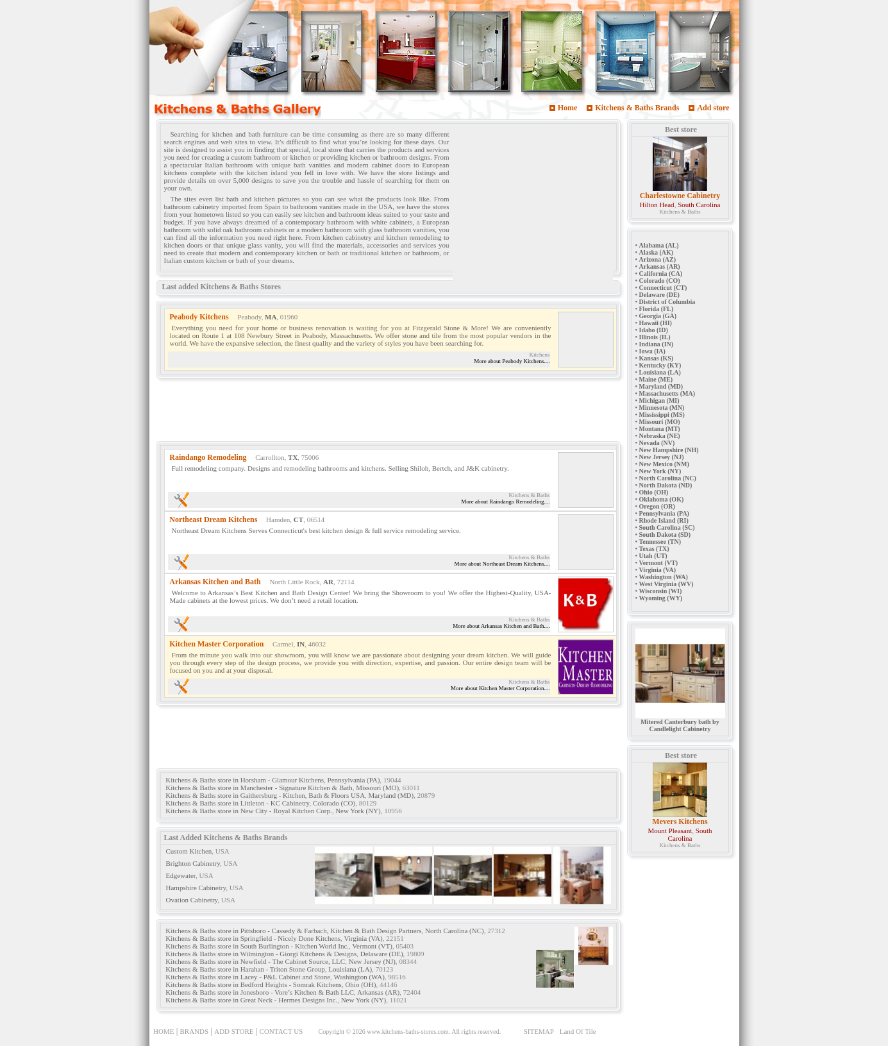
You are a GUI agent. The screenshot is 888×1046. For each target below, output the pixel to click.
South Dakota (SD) (665, 534)
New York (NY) (358, 810)
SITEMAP (539, 1031)
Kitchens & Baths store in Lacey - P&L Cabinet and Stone (247, 977)
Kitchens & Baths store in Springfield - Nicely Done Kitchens (252, 938)
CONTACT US (281, 1031)
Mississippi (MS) (662, 414)
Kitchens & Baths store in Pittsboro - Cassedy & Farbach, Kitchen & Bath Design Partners (293, 930)
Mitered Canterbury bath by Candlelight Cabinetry (680, 722)
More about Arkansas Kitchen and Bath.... (501, 626)
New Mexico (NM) (664, 464)
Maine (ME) (656, 379)
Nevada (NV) (657, 442)
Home (568, 107)
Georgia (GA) (658, 315)
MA (270, 317)
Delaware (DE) (381, 953)
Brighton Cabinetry (193, 863)
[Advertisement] (533, 207)
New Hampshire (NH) (669, 449)
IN (301, 644)
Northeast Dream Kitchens (213, 519)
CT (298, 519)
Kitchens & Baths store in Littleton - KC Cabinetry (237, 803)
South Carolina (699, 204)
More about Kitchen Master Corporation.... (500, 688)
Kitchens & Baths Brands (637, 107)
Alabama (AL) (659, 245)
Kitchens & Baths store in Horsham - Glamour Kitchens (244, 780)
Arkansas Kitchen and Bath (214, 581)
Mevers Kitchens (679, 821)
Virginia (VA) (363, 938)
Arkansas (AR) (378, 992)
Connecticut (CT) (663, 287)
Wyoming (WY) (661, 598)
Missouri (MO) (377, 787)
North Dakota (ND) (665, 485)
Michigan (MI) (659, 400)
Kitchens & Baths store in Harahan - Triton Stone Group (244, 969)
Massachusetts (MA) (667, 393)
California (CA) (661, 273)
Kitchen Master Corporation (216, 643)
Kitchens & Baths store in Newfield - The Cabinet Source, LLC (255, 961)
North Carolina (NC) (454, 930)
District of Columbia (667, 301)
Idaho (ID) (653, 329)
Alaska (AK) (656, 252)
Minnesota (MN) (662, 407)
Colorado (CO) (334, 803)
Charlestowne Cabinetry (680, 195)
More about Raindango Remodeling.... (505, 501)
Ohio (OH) (360, 984)
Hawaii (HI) (655, 322)
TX (292, 457)
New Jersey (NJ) (372, 961)
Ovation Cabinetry (192, 900)
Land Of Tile (578, 1031)
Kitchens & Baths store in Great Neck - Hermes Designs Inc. (251, 1000)
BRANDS (194, 1031)
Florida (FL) (656, 308)
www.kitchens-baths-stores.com (408, 1031)
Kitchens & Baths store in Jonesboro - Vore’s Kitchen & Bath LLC (259, 992)
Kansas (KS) (656, 358)
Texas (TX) (654, 548)
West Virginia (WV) (666, 583)
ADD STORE (233, 1031)
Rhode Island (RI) (664, 520)
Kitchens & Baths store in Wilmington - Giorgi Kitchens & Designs (260, 953)
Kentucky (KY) (660, 365)
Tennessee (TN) (660, 541)
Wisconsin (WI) (660, 591)
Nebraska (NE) (659, 435)
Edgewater (181, 875)
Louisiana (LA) (350, 969)
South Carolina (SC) (667, 527)
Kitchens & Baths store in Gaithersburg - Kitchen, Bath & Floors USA (265, 795)
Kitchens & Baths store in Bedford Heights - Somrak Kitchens (253, 984)
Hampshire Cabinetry (196, 887)
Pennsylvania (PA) (354, 780)
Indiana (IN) (656, 344)
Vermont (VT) (372, 946)
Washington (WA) (358, 977)
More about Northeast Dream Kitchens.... (502, 564)
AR (328, 582)
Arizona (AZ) (657, 259)
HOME (163, 1031)
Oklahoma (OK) (661, 499)
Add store (713, 107)
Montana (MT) (659, 428)
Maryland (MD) (391, 795)
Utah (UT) (653, 555)
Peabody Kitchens (198, 316)
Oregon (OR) (657, 506)
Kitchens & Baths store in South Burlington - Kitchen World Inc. (257, 946)
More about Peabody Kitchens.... (511, 361)
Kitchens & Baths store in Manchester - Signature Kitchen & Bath (258, 787)
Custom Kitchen (189, 851)
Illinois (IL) (655, 337)
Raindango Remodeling (207, 457)
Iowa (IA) (652, 351)
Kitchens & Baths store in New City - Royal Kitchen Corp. (248, 810)
